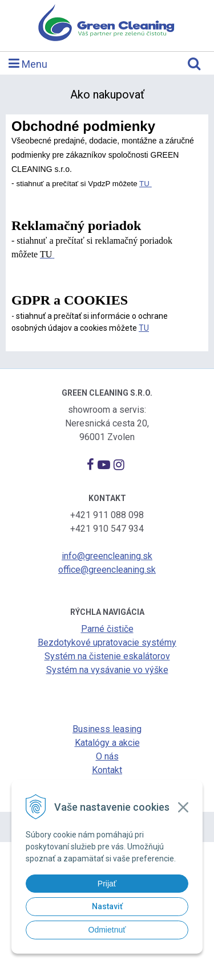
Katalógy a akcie (107, 742)
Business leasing (107, 729)
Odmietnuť (107, 929)
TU (144, 183)
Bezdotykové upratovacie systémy (107, 642)
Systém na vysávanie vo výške (107, 669)
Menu (28, 63)
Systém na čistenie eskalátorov (107, 656)
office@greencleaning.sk (107, 569)
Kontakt (107, 770)
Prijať (107, 883)
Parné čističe (107, 628)
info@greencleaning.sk (107, 556)
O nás (107, 756)
